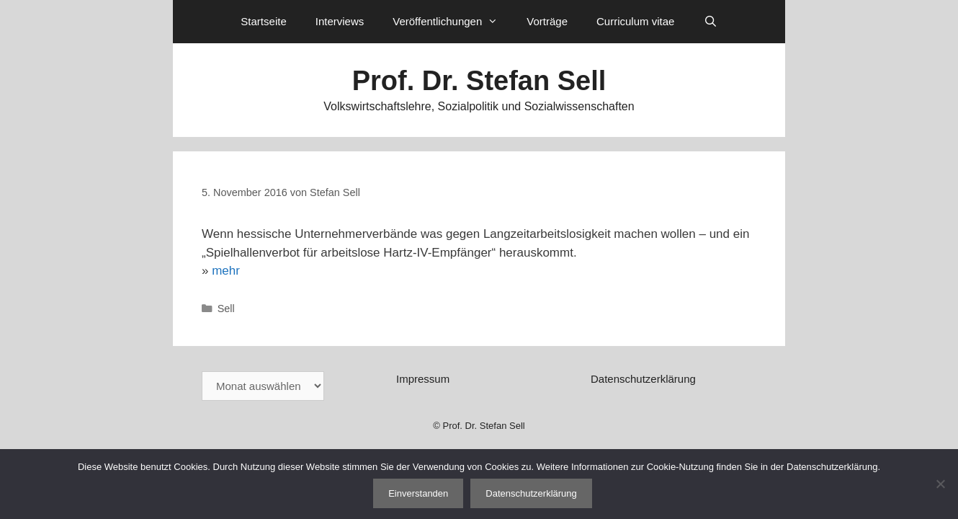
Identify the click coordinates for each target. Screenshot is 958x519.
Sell (226, 308)
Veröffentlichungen (452, 21)
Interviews (339, 21)
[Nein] (940, 483)
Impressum (422, 379)
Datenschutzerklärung (643, 379)
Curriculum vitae (635, 21)
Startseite (263, 21)
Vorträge (547, 21)
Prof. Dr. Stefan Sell (479, 81)
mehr (226, 271)
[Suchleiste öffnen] (710, 21)
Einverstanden (418, 493)
